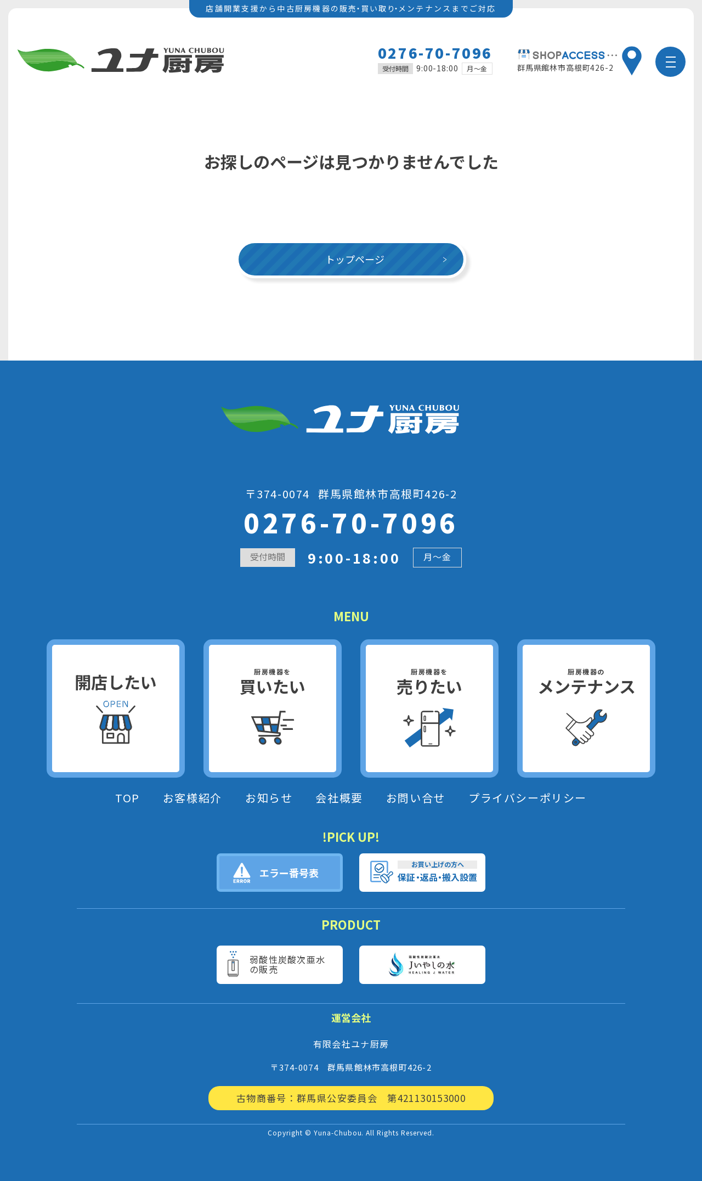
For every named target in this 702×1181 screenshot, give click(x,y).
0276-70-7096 (435, 52)
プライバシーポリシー (527, 798)
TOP (127, 798)
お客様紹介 (192, 798)
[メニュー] (670, 62)
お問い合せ (415, 798)
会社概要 (339, 798)
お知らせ (268, 798)
